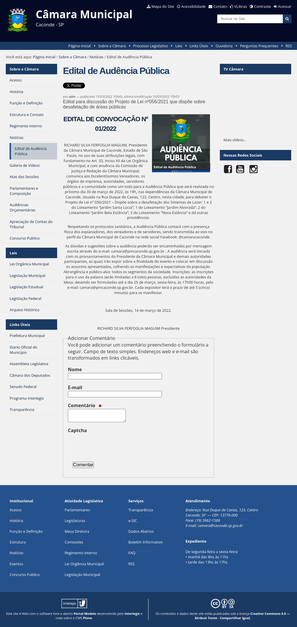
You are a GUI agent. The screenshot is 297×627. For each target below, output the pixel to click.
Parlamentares (77, 509)
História (16, 520)
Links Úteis (198, 45)
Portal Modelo (85, 613)
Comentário (85, 405)
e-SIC (132, 520)
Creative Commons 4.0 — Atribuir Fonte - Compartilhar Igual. (242, 615)
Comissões (74, 542)
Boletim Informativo (145, 542)
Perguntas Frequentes (259, 45)
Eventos (16, 563)
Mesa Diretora (77, 531)
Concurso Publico (25, 574)
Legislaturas (75, 520)
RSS (288, 45)
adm (72, 96)
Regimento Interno (81, 552)
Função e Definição (26, 531)
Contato (220, 6)
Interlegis (132, 613)
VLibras (240, 6)
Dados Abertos (141, 531)
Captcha (77, 430)
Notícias (97, 56)
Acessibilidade (193, 6)
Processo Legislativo (150, 45)
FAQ (131, 552)
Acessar (284, 6)
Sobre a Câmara (112, 45)
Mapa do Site (162, 6)
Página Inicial (79, 45)
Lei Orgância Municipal (84, 563)
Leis (178, 45)
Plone (87, 618)
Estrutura (18, 542)
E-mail (75, 387)
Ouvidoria (224, 45)
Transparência (140, 509)
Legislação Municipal (82, 574)
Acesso (15, 509)
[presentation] (112, 445)
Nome (75, 369)
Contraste (262, 6)
